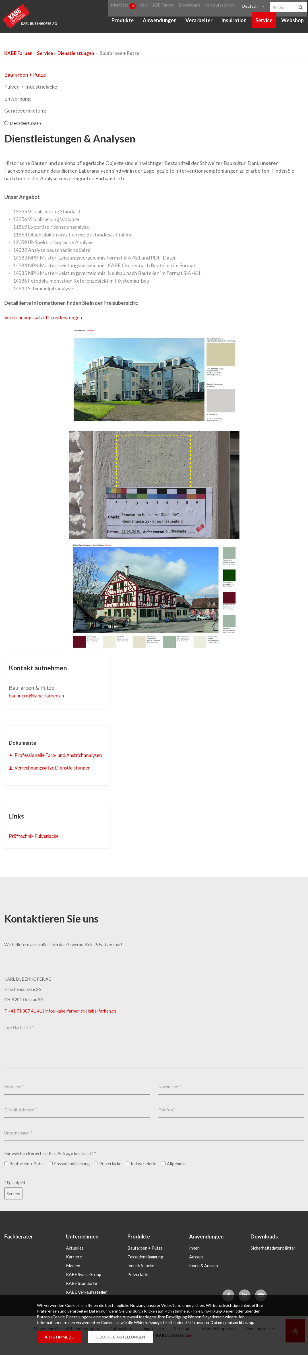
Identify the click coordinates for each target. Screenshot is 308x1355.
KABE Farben (18, 53)
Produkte (122, 23)
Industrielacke (140, 1275)
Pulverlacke (138, 1283)
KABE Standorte (81, 1292)
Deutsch (249, 6)
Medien (73, 1275)
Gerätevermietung (25, 110)
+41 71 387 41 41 (25, 1020)
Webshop (292, 23)
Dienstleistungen (75, 53)
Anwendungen (159, 23)
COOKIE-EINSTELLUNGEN (120, 1336)
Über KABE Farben (159, 6)
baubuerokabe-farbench (40, 695)
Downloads (191, 6)
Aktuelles (75, 1257)
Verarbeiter (198, 23)
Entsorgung (17, 98)
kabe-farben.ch (102, 1020)
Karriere (74, 1266)
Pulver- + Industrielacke (30, 86)
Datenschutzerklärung (231, 1322)
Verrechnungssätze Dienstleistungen (46, 318)
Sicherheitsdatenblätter (273, 1257)
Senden (13, 1202)
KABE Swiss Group (83, 1283)
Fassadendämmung (145, 1266)
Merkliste (124, 7)
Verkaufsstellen (219, 6)
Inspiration (234, 23)
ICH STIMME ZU (60, 1336)
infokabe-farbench (65, 1020)
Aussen (196, 1266)
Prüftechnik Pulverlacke (38, 845)
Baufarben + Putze (25, 75)
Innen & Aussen (203, 1275)
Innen (194, 1257)
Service (263, 23)
